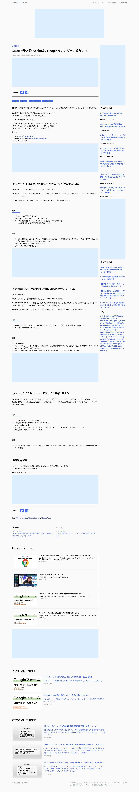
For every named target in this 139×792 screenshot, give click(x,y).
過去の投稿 (112, 2)
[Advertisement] (69, 23)
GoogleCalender (35, 101)
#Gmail (24, 518)
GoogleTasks (47, 101)
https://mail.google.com (27, 136)
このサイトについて (99, 2)
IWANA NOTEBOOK (20, 3)
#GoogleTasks (46, 518)
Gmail (23, 101)
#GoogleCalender (34, 518)
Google (16, 45)
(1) (110, 316)
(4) (103, 337)
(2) (103, 316)
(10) (104, 318)
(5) (107, 327)
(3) (121, 334)
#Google (19, 518)
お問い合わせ (122, 2)
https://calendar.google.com (37, 138)
